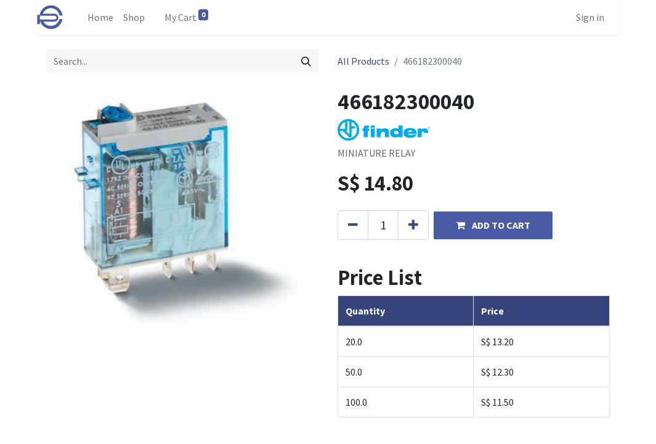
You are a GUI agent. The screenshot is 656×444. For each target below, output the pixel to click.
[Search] (306, 61)
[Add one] (413, 225)
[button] (493, 225)
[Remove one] (353, 225)
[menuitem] (100, 17)
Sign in (590, 17)
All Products (363, 61)
